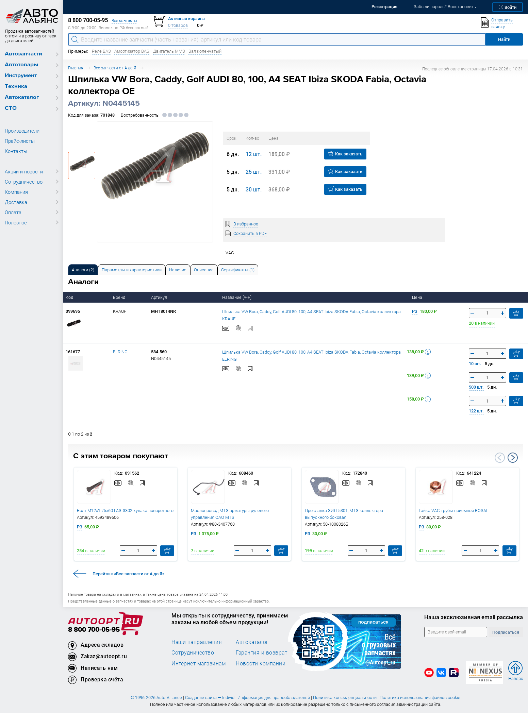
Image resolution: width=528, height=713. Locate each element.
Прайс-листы (20, 140)
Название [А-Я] (237, 297)
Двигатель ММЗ (169, 51)
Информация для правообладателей (273, 697)
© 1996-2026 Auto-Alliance (156, 697)
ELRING (120, 352)
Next (513, 458)
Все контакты (124, 20)
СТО (11, 108)
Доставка (16, 202)
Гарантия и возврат (261, 652)
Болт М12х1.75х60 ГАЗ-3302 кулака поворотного (125, 510)
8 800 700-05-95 (94, 630)
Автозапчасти (23, 54)
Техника (16, 86)
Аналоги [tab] (83, 270)
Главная (75, 67)
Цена (417, 297)
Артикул (159, 297)
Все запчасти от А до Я (115, 67)
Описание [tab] (204, 270)
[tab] (83, 269)
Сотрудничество (24, 181)
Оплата (13, 212)
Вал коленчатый (204, 51)
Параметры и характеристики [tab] (132, 270)
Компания (16, 191)
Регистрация (384, 7)
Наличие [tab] (177, 270)
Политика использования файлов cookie (420, 697)
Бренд (119, 297)
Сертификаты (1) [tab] (237, 270)
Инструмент (21, 76)
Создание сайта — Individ (209, 697)
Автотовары (21, 65)
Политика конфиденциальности (345, 697)
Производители (22, 130)
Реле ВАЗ (101, 51)
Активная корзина (186, 18)
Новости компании (260, 663)
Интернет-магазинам (198, 663)
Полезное (16, 222)
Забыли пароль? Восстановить (445, 7)
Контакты (16, 151)
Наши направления (196, 642)
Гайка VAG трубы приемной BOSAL (454, 510)
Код (70, 297)
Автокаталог (22, 97)
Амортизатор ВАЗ (131, 51)
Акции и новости (24, 171)
